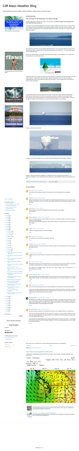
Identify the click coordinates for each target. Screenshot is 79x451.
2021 (7, 222)
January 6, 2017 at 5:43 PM (36, 190)
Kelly (30, 208)
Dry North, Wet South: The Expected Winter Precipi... (14, 259)
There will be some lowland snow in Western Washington (44, 413)
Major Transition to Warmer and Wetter (15, 271)
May (8, 243)
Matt (30, 236)
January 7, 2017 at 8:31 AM (43, 217)
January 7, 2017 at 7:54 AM (37, 208)
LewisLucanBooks (33, 274)
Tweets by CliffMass (9, 199)
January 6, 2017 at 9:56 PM (39, 198)
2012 (7, 303)
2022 (7, 220)
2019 (7, 226)
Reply (30, 194)
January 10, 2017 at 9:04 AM (43, 297)
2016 (7, 296)
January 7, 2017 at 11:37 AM (36, 253)
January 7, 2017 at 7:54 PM (37, 261)
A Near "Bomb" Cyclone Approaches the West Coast (39, 351)
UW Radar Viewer (9, 208)
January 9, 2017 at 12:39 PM (37, 284)
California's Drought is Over (12, 267)
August (8, 238)
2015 (7, 298)
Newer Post (28, 345)
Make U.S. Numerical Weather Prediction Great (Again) (13, 282)
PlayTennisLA (8, 339)
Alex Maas (31, 244)
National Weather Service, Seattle (13, 203)
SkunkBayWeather (33, 297)
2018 (7, 227)
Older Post (73, 345)
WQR (30, 284)
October (9, 234)
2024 (7, 217)
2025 (7, 215)
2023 (7, 218)
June (8, 242)
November (9, 232)
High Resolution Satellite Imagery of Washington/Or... (14, 277)
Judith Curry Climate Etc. (11, 210)
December (9, 231)
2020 (7, 224)
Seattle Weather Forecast (11, 207)
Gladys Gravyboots (33, 217)
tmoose (30, 228)
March (8, 247)
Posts (7, 344)
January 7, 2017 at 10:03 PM (43, 274)
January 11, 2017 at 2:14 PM (43, 309)
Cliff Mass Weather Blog (19, 6)
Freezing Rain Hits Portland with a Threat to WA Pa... (14, 285)
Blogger (41, 447)
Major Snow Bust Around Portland (14, 279)
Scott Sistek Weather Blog (11, 205)
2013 (7, 301)
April (8, 245)
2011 (7, 305)
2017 (7, 229)
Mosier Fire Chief (32, 309)
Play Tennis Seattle (10, 337)
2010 (7, 307)
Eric (30, 190)
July (8, 240)
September (9, 236)
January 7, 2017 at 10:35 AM (39, 244)
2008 (7, 310)
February (9, 249)
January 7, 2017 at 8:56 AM (38, 228)
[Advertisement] (12, 42)
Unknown (31, 198)
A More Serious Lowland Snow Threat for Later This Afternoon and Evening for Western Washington (52, 406)
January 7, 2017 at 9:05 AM (36, 236)
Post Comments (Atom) (36, 347)
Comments (8, 346)
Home (51, 345)
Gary (30, 261)
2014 (7, 300)
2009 (7, 309)
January (9, 250)
